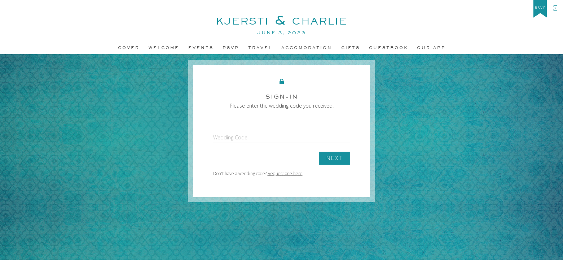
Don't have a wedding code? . (258, 173)
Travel (260, 47)
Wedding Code (230, 137)
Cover (129, 47)
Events (201, 47)
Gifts (350, 47)
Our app (431, 47)
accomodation (306, 47)
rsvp (540, 8)
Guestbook (388, 47)
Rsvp (231, 47)
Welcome (164, 47)
